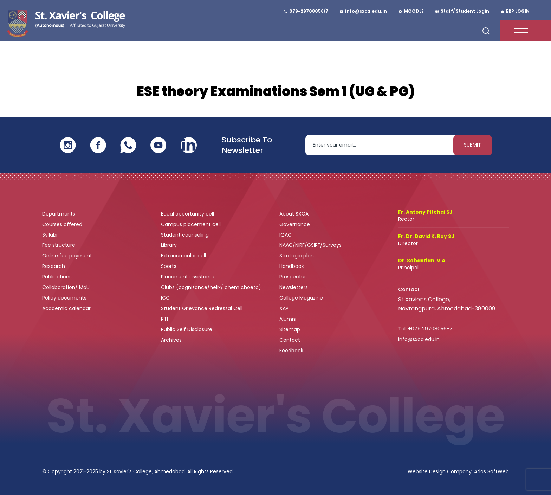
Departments (59, 213)
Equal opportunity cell (188, 213)
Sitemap (289, 329)
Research (53, 266)
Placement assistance (189, 276)
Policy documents (65, 297)
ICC (165, 297)
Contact (289, 339)
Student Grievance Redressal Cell (201, 308)
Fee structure (59, 245)
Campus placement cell (191, 224)
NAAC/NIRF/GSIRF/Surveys (310, 245)
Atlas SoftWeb (491, 471)
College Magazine (301, 297)
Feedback (292, 350)
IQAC (286, 234)
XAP (284, 308)
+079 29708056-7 (430, 328)
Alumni (287, 318)
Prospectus (293, 276)
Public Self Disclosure (186, 329)
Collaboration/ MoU (66, 287)
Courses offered (63, 224)
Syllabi (50, 234)
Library (169, 245)
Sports (168, 266)
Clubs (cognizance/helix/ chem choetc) (211, 287)
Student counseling (185, 234)
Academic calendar (67, 308)
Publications (57, 276)
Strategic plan (297, 255)
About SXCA (294, 213)
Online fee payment (67, 255)
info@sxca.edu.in (419, 339)
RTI (164, 318)
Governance (295, 224)
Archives (171, 339)
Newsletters (293, 287)
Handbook (291, 266)
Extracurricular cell (184, 255)
